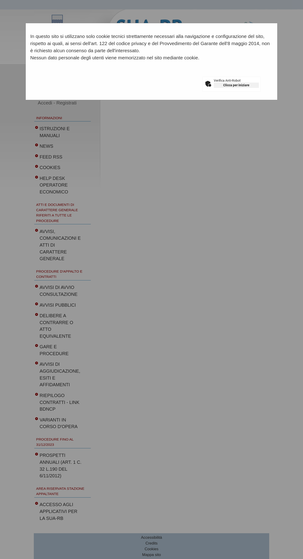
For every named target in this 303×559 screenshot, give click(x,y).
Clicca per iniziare (236, 85)
